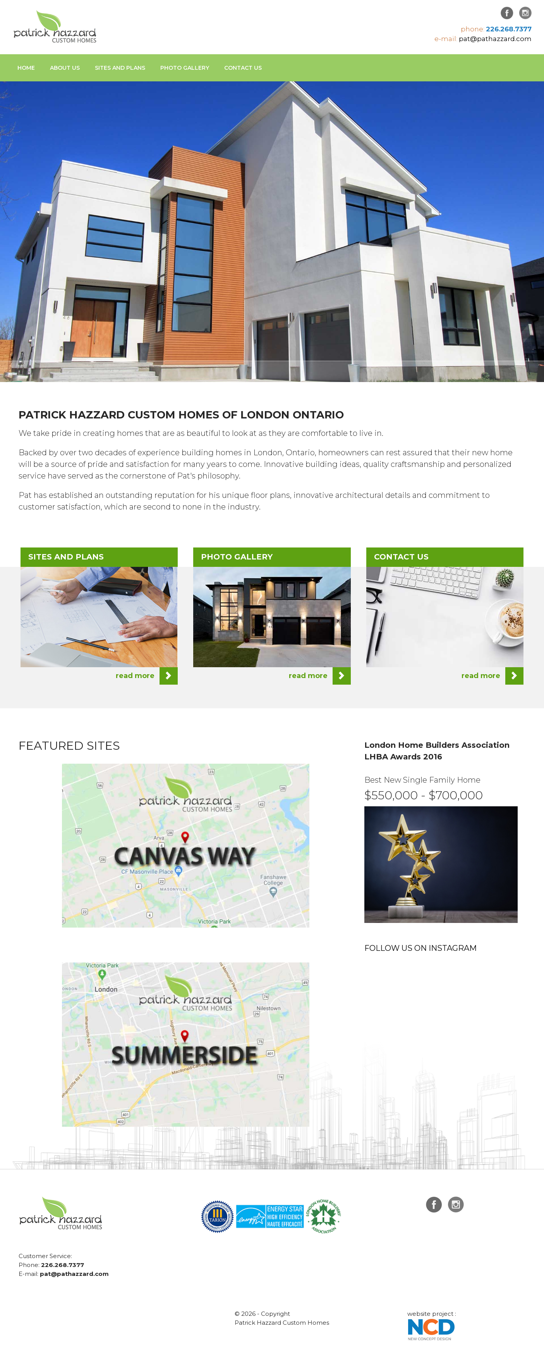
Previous (29, 216)
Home (26, 67)
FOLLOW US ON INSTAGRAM (420, 948)
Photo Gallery (184, 67)
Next (514, 216)
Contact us (243, 67)
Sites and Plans (120, 67)
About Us (65, 67)
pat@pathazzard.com (495, 39)
